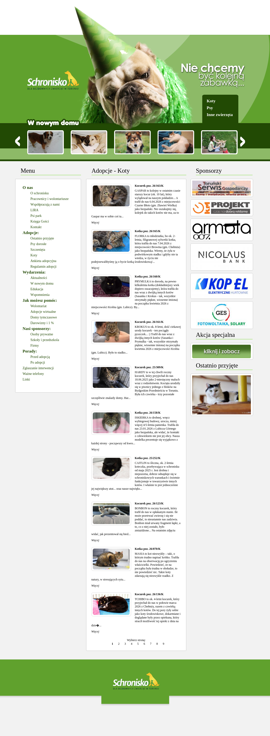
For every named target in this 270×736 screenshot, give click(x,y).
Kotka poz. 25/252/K (148, 458)
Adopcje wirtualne (43, 312)
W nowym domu (42, 283)
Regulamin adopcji (43, 266)
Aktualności (38, 278)
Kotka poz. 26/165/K (148, 231)
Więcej (95, 222)
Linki (26, 379)
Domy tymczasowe (43, 317)
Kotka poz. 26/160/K (148, 276)
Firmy (34, 345)
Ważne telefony (33, 374)
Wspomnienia (40, 295)
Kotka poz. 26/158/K (148, 412)
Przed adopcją (40, 357)
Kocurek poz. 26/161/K (149, 322)
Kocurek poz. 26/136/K (149, 594)
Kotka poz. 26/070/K (148, 549)
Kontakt (35, 227)
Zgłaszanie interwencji (38, 368)
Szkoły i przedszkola (44, 340)
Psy (210, 107)
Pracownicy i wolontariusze (49, 199)
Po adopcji (37, 362)
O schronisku (39, 193)
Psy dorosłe (38, 244)
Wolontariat (38, 306)
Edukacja (36, 289)
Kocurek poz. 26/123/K (149, 503)
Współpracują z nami (45, 204)
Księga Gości (39, 221)
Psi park (36, 216)
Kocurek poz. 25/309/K (149, 367)
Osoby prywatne (41, 334)
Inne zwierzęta (220, 114)
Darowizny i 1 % (42, 323)
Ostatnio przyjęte (42, 238)
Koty (211, 101)
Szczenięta (37, 249)
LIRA (34, 210)
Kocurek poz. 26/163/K (149, 185)
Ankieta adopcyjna (43, 261)
